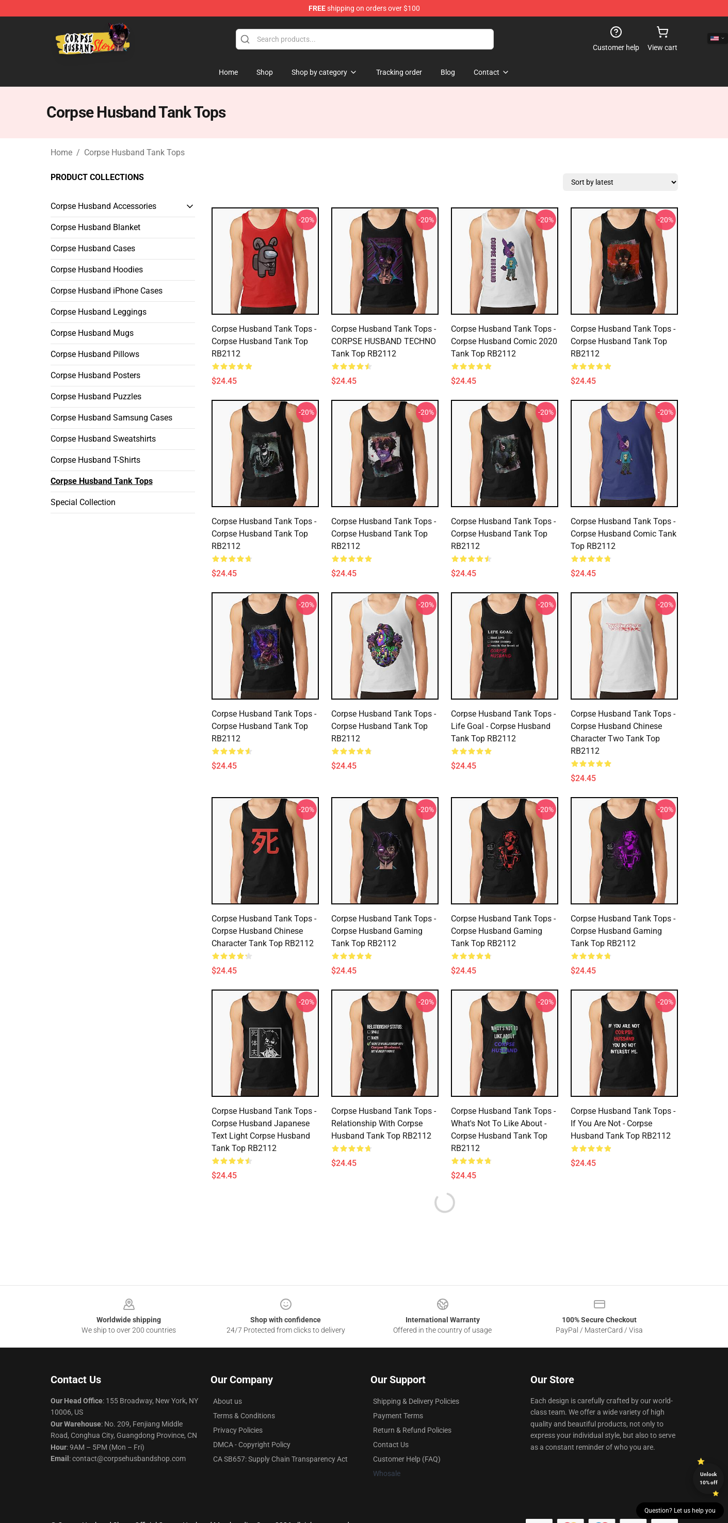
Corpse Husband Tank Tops (134, 152)
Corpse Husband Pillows (95, 354)
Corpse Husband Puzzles (96, 396)
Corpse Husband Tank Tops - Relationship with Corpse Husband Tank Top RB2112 (383, 1123)
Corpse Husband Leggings (99, 312)
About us (227, 1401)
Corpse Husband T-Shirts (95, 460)
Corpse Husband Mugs (92, 333)
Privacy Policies (238, 1430)
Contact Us (391, 1444)
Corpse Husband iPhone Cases (107, 291)
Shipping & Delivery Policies (416, 1401)
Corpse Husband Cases (93, 248)
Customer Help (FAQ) (407, 1459)
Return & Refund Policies (412, 1430)
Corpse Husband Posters (95, 375)
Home (61, 152)
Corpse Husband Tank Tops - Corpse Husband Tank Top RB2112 (264, 341)
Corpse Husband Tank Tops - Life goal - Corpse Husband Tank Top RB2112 (503, 726)
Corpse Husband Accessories (103, 206)
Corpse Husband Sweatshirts (103, 439)
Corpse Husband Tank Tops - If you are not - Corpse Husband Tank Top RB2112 (623, 1123)
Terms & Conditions (244, 1416)
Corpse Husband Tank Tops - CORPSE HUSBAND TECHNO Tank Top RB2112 (383, 341)
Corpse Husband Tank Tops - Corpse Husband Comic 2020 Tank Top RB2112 (504, 341)
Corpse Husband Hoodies (97, 269)
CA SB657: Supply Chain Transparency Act (280, 1459)
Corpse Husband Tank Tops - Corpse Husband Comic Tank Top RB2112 (623, 533)
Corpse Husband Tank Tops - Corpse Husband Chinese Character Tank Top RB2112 (264, 931)
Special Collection (83, 502)
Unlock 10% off (709, 1478)
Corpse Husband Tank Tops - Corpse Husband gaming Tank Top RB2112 (383, 931)
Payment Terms (398, 1416)
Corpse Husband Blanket (95, 227)
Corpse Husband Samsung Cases (111, 418)
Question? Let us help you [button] (680, 1510)
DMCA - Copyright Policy (251, 1444)
